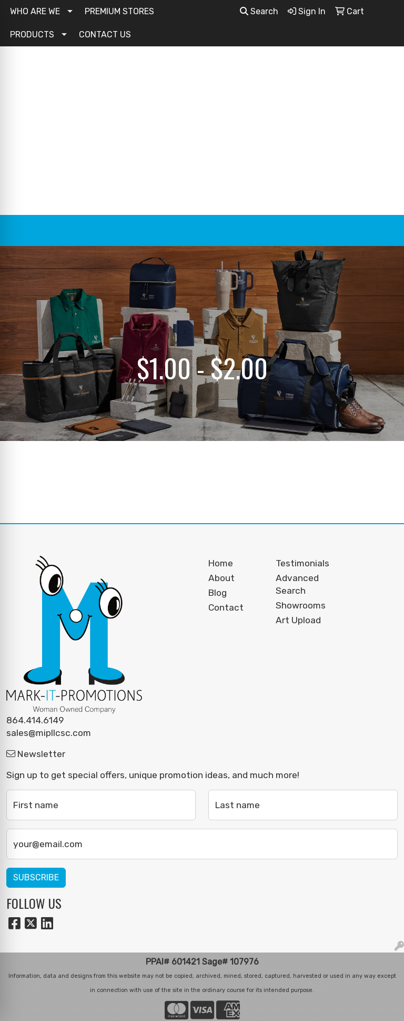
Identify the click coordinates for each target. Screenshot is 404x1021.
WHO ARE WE (35, 11)
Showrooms (301, 605)
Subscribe (36, 877)
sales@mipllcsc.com (48, 733)
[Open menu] (382, 230)
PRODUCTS (32, 35)
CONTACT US (105, 35)
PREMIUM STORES (119, 11)
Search (259, 11)
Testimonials (302, 563)
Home (220, 563)
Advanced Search (297, 584)
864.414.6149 (35, 720)
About (221, 578)
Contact (226, 607)
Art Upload (298, 620)
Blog (217, 592)
